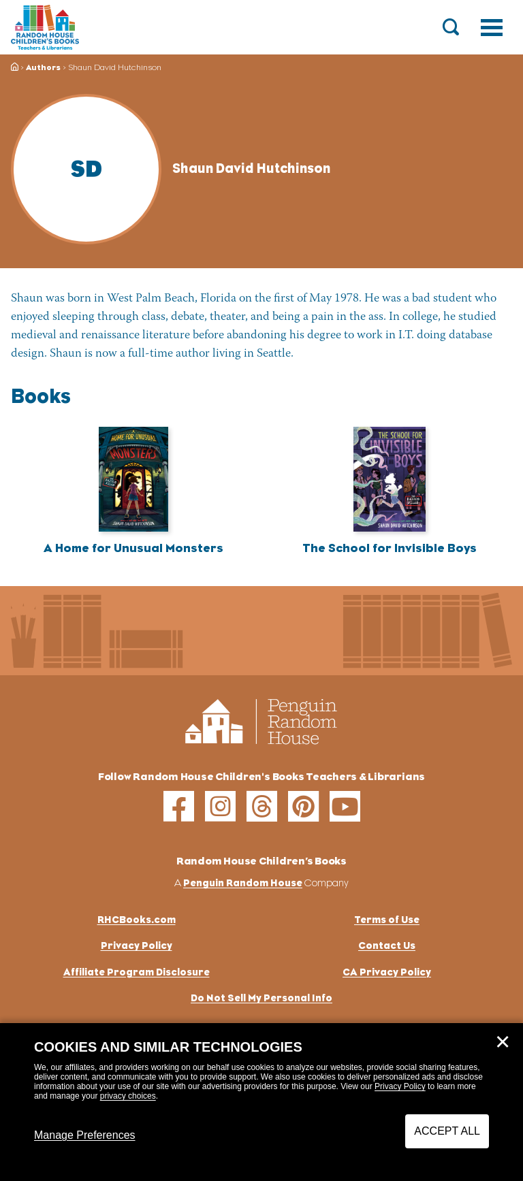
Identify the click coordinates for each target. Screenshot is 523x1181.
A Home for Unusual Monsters (133, 548)
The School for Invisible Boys (389, 548)
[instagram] (220, 806)
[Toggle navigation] (491, 27)
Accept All (447, 1131)
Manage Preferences (85, 1135)
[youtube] (345, 806)
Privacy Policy (400, 1086)
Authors (43, 67)
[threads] (262, 806)
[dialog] (261, 1102)
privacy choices (128, 1096)
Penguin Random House (242, 882)
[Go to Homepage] (45, 27)
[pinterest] (303, 806)
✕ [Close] (502, 1042)
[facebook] (178, 806)
